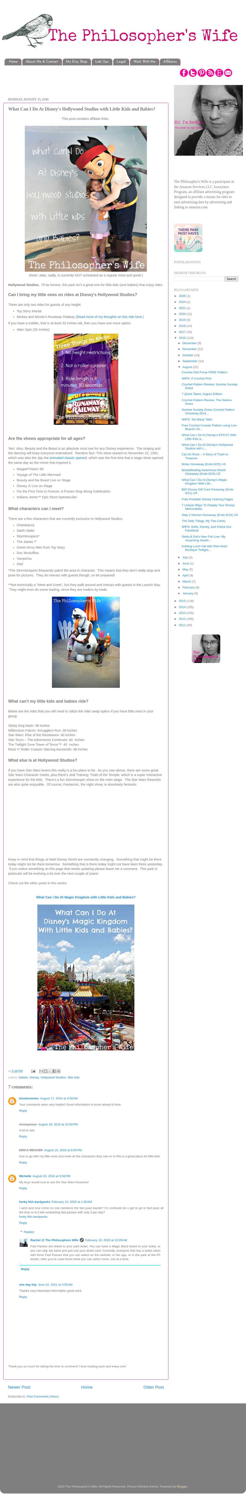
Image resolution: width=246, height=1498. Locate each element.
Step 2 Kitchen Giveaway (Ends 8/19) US (210, 515)
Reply (23, 1110)
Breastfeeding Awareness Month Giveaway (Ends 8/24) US (204, 471)
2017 (183, 332)
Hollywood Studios (53, 1077)
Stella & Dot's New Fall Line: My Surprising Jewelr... (204, 538)
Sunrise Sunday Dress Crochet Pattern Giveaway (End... (208, 411)
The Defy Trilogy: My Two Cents (203, 521)
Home (13, 62)
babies (23, 1077)
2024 (183, 302)
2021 (183, 308)
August (187, 367)
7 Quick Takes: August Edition (202, 394)
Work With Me (144, 62)
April (186, 575)
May (185, 569)
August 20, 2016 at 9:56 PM (51, 1176)
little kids (73, 1077)
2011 (183, 625)
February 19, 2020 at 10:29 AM (106, 1240)
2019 (183, 320)
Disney (34, 1077)
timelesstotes (29, 1098)
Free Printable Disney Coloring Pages (207, 499)
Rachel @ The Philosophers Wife (54, 1240)
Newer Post (19, 1387)
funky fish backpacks (34, 1202)
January (188, 593)
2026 (183, 296)
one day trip (28, 1284)
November (189, 349)
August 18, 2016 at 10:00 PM (58, 1124)
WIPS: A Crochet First (197, 378)
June (186, 563)
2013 (183, 613)
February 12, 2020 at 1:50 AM (72, 1202)
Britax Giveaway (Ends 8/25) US (204, 464)
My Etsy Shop (76, 62)
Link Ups (102, 62)
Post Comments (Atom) (43, 1396)
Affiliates (170, 62)
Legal (121, 62)
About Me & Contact (42, 62)
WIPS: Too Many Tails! (197, 419)
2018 (183, 325)
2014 (183, 607)
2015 (183, 601)
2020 (183, 314)
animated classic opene (67, 458)
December (189, 343)
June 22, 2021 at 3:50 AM (55, 1284)
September (190, 361)
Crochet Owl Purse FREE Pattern (204, 372)
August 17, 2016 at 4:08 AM (59, 1098)
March (187, 581)
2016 (183, 338)
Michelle (25, 1176)
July (185, 557)
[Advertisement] (91, 79)
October (188, 355)
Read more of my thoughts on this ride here (109, 317)
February (189, 587)
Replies (29, 1232)
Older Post (154, 1387)
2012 (183, 619)
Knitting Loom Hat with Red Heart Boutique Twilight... (204, 548)
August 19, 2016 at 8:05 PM (63, 1150)
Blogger (182, 1486)
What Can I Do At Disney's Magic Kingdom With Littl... (204, 481)
